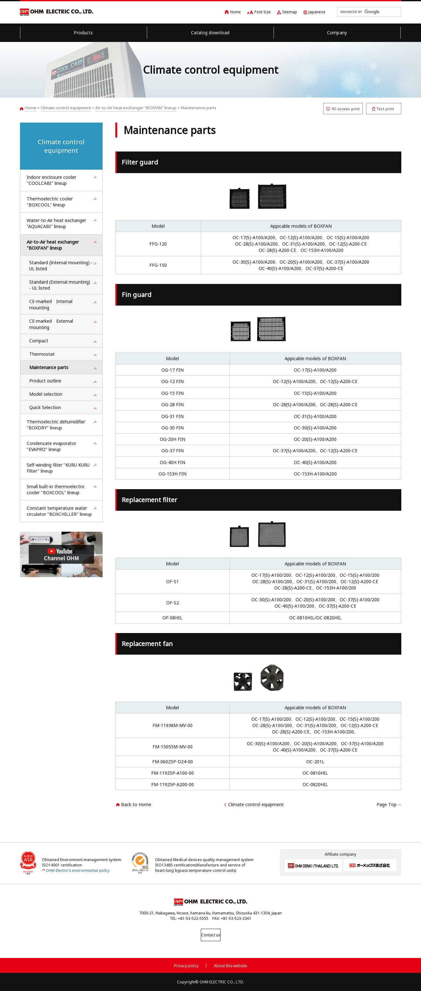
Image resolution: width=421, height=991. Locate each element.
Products (83, 33)
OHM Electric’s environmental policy (78, 870)
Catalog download (210, 33)
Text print (383, 108)
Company (337, 33)
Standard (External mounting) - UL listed (59, 285)
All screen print (343, 108)
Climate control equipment (66, 108)
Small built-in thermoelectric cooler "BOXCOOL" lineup (56, 489)
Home (235, 12)
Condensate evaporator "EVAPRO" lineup (51, 446)
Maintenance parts (48, 367)
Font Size (263, 12)
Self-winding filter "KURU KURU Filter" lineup (58, 468)
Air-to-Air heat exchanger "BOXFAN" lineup (135, 108)
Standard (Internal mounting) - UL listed (60, 266)
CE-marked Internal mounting (50, 304)
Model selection (45, 394)
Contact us (210, 935)
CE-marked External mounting (51, 324)
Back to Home (136, 804)
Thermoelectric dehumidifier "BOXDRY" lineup (56, 425)
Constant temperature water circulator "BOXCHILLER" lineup (59, 511)
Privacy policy (186, 964)
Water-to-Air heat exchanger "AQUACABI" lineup (56, 223)
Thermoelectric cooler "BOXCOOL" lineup (50, 202)
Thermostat (42, 354)
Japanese (317, 12)
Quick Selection (45, 407)
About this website (230, 964)
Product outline (45, 381)
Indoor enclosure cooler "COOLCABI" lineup (51, 180)
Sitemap (289, 12)
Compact (38, 341)
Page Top (387, 804)
